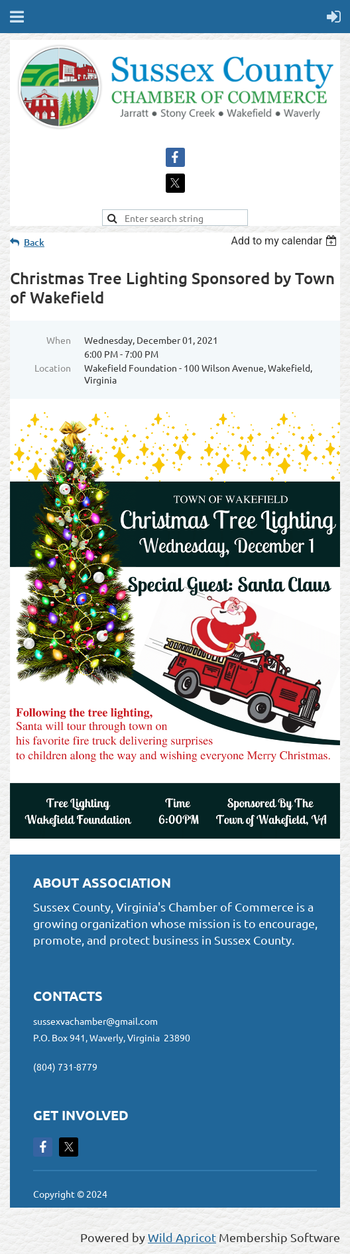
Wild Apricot (182, 1237)
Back (34, 242)
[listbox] (285, 241)
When (58, 340)
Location (52, 368)
